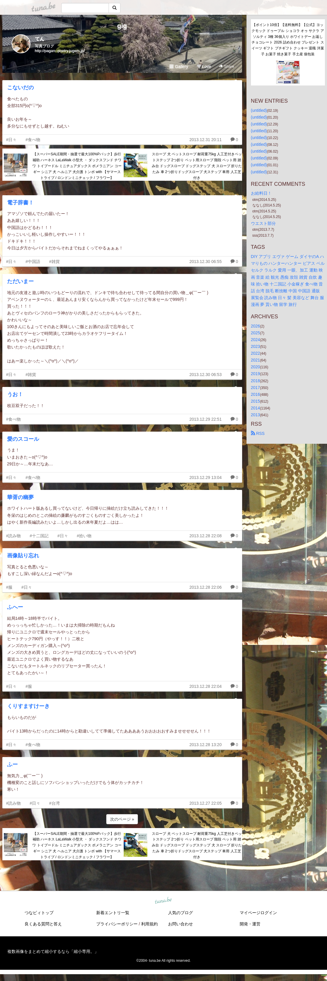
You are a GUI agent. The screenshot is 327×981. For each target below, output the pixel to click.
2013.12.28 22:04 (205, 686)
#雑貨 (54, 261)
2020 (255, 366)
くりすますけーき (28, 706)
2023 (255, 346)
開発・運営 (250, 924)
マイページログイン (258, 912)
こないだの (20, 88)
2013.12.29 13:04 (205, 477)
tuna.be (163, 900)
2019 (255, 373)
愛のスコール (23, 439)
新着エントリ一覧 (112, 912)
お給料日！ (261, 193)
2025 (255, 332)
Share (226, 66)
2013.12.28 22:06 (205, 587)
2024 (255, 339)
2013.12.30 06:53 (205, 374)
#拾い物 (84, 535)
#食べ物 (32, 139)
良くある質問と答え (43, 924)
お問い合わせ (180, 924)
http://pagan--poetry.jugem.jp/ (60, 51)
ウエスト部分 (263, 223)
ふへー (15, 607)
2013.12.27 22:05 (205, 803)
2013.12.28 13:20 (205, 744)
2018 (255, 380)
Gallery (179, 66)
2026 (255, 326)
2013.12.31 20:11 (205, 139)
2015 (255, 401)
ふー (12, 764)
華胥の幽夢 (20, 497)
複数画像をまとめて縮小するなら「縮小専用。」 (53, 951)
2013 (255, 414)
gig (122, 26)
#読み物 (13, 535)
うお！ (15, 394)
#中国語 (32, 261)
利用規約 (149, 924)
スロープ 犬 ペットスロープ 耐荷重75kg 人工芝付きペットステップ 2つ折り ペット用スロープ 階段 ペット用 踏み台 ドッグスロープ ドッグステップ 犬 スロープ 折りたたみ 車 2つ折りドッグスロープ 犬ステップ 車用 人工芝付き (197, 166)
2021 (255, 360)
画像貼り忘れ (23, 556)
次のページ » (122, 819)
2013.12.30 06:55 (205, 261)
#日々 (11, 139)
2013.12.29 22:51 (205, 419)
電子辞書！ (20, 203)
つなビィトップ (39, 912)
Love (204, 66)
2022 (255, 353)
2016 (255, 394)
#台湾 (54, 803)
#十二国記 (39, 535)
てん (39, 38)
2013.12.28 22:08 (205, 535)
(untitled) (259, 110)
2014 (255, 408)
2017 (255, 387)
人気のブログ (180, 912)
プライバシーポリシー (117, 924)
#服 (9, 587)
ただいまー (20, 281)
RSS (258, 433)
